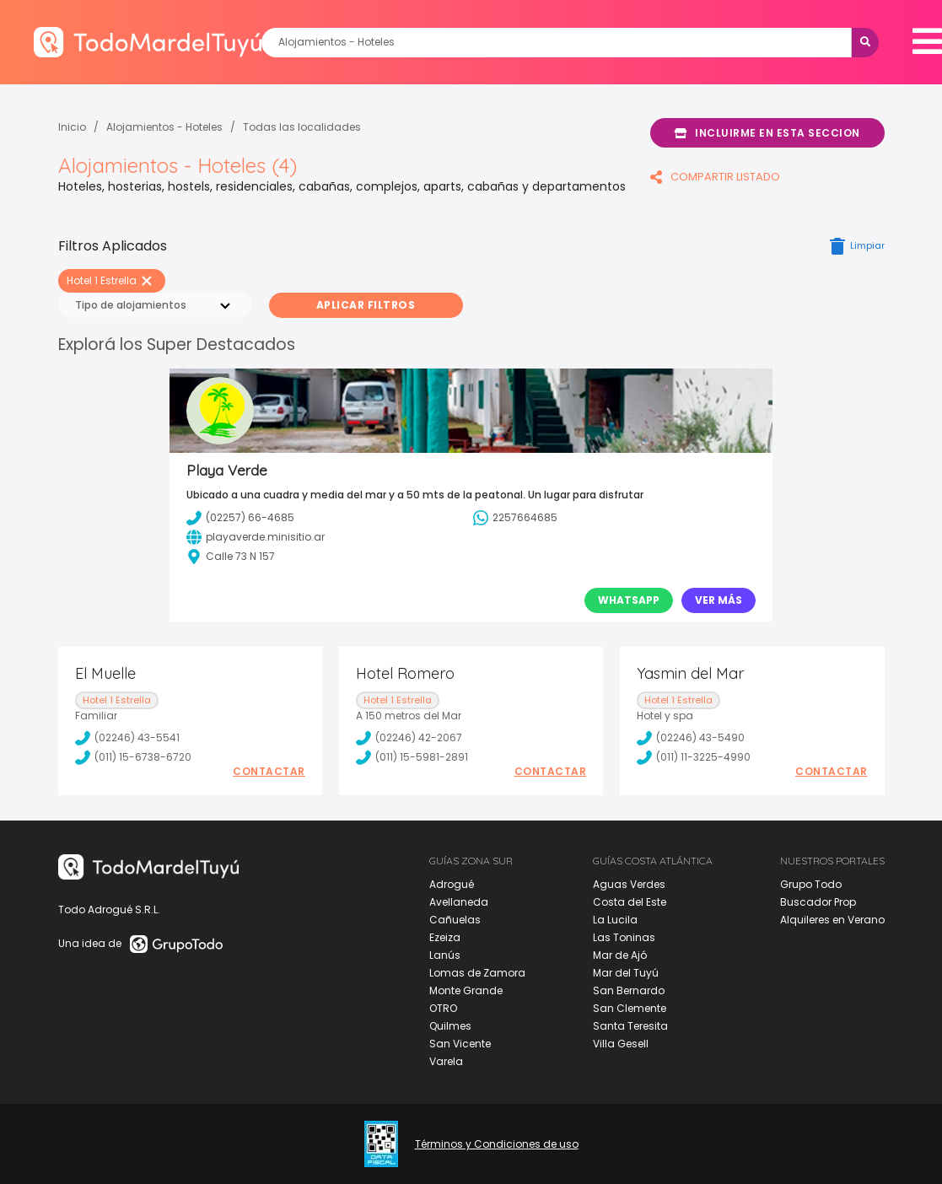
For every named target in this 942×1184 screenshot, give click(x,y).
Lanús (444, 955)
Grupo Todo (811, 884)
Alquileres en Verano (832, 919)
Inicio (72, 127)
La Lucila (615, 919)
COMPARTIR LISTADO (715, 177)
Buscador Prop (818, 902)
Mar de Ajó (620, 955)
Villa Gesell (621, 1043)
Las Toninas (624, 937)
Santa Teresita (630, 1026)
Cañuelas (455, 919)
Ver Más (718, 600)
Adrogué (451, 884)
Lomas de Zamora (477, 973)
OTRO (443, 1008)
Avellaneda (458, 902)
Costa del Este (629, 902)
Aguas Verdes (629, 884)
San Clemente (629, 1008)
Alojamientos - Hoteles (164, 127)
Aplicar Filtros (366, 305)
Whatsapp (628, 600)
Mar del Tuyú (626, 973)
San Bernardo (629, 990)
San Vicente (460, 1043)
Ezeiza (444, 937)
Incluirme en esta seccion (767, 133)
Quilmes (450, 1026)
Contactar (269, 771)
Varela (446, 1061)
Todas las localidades (302, 127)
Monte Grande (466, 990)
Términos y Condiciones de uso (497, 1144)
